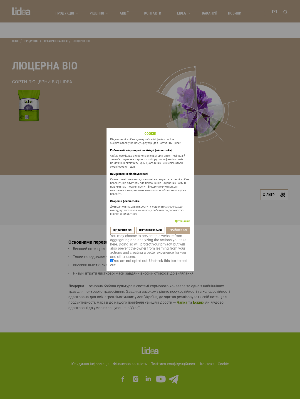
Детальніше (182, 221)
